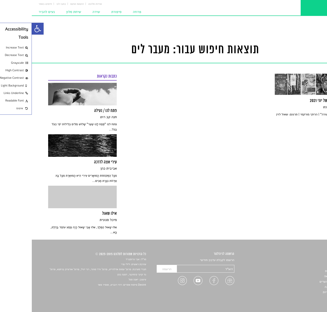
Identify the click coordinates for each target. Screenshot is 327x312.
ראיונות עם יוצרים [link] (299, 281)
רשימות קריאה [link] (301, 276)
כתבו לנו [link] (29, 4)
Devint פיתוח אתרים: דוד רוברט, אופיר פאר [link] (90, 285)
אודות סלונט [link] (63, 4)
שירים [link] (307, 265)
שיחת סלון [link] (41, 11)
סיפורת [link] (84, 11)
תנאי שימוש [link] (303, 297)
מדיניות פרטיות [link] (301, 292)
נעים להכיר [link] (15, 11)
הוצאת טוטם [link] (45, 4)
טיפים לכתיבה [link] (302, 287)
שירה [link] (64, 11)
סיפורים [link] (306, 260)
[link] (6, 29)
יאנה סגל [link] (102, 280)
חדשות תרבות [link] (302, 271)
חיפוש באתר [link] (13, 4)
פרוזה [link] (105, 11)
